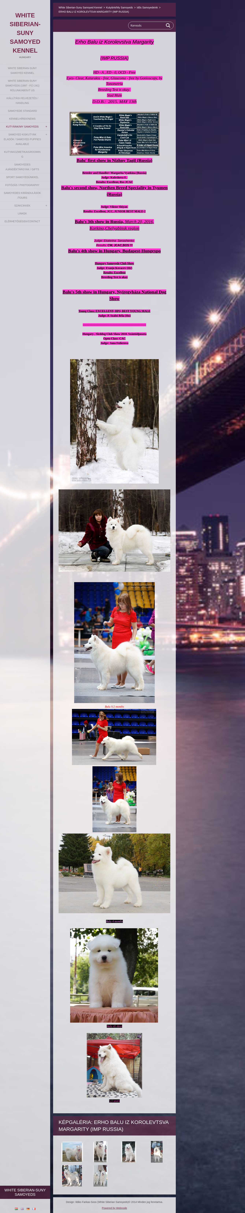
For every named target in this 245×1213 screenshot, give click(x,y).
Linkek (22, 213)
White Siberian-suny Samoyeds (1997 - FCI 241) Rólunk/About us (22, 85)
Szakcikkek (22, 205)
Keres (168, 25)
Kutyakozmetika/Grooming (22, 154)
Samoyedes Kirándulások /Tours (22, 195)
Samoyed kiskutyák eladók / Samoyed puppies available (22, 139)
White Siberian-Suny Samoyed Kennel (22, 70)
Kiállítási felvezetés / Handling (22, 100)
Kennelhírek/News (22, 118)
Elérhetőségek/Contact (22, 221)
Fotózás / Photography (22, 185)
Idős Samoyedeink (147, 7)
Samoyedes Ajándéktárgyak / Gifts (22, 167)
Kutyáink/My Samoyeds (22, 126)
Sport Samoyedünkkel (22, 177)
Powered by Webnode (114, 1208)
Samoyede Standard (22, 110)
